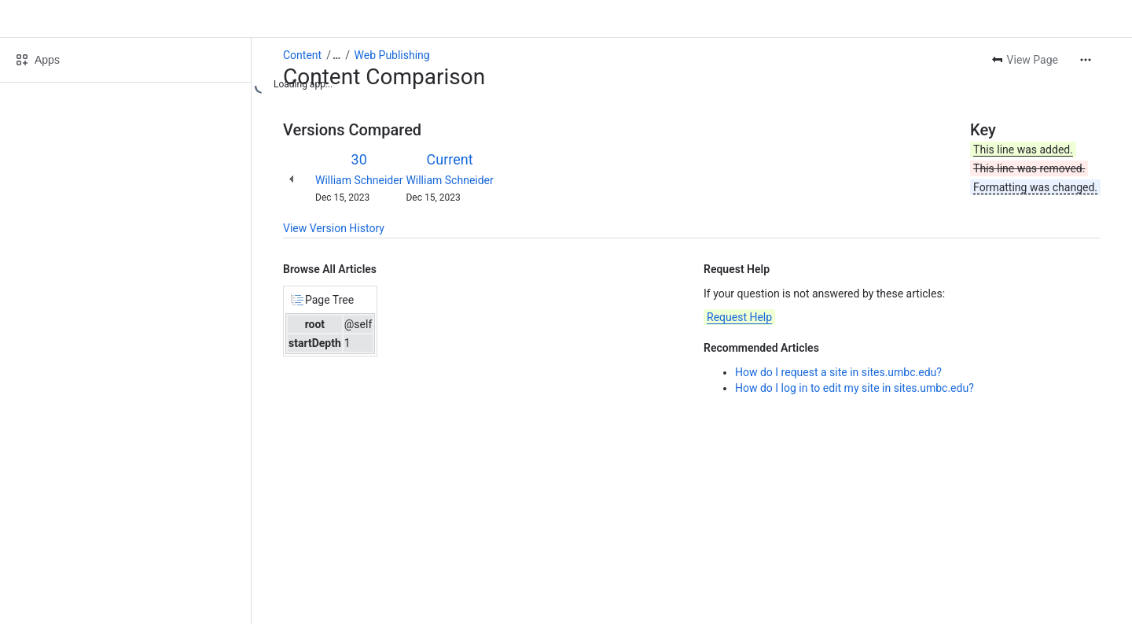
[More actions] (1086, 60)
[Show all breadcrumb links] (336, 55)
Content (302, 55)
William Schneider (358, 180)
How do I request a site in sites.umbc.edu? (838, 372)
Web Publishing (392, 55)
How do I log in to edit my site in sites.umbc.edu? (854, 388)
